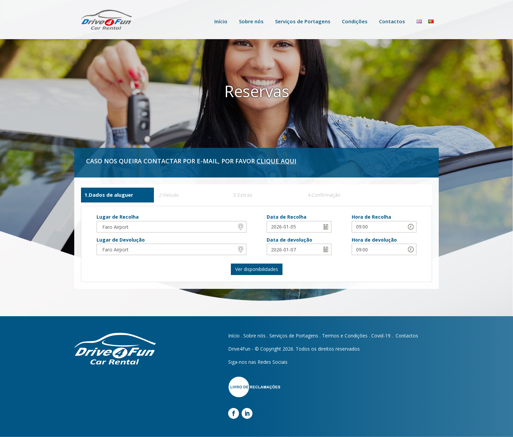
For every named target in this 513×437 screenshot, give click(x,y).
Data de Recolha (286, 217)
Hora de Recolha (371, 217)
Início (220, 21)
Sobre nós (251, 21)
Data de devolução (289, 240)
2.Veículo (169, 194)
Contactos (392, 21)
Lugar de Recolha (118, 217)
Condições (355, 21)
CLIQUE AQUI (276, 161)
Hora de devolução (374, 240)
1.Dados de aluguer (108, 194)
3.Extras (242, 194)
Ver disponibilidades (256, 269)
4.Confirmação (324, 194)
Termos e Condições (345, 335)
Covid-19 (380, 335)
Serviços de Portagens (302, 21)
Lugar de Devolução (121, 240)
